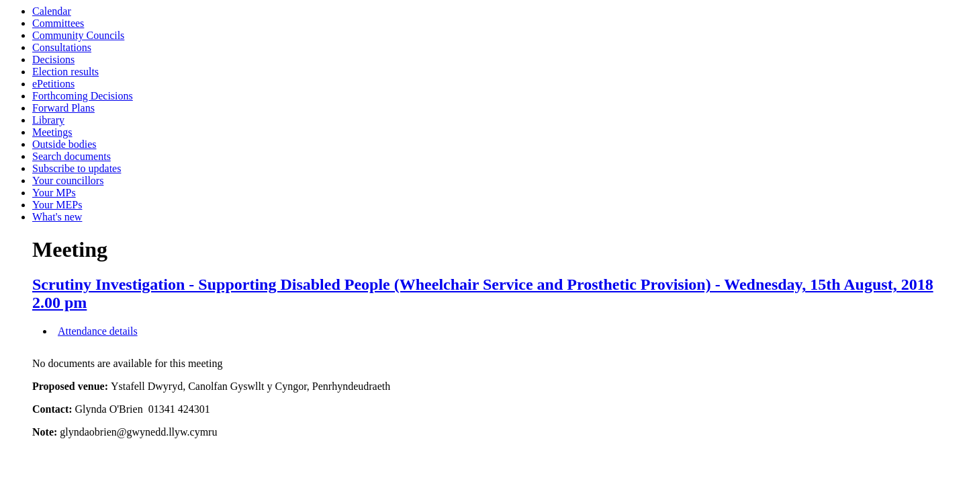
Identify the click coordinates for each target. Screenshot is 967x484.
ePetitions (53, 83)
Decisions (53, 59)
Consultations (61, 47)
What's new (57, 217)
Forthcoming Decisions (82, 96)
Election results (65, 71)
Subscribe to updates (76, 168)
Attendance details (98, 331)
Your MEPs (57, 204)
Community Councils (78, 35)
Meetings (52, 132)
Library (48, 120)
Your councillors (67, 180)
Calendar (51, 11)
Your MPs (54, 192)
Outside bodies (64, 144)
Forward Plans (63, 108)
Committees (58, 23)
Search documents (71, 156)
